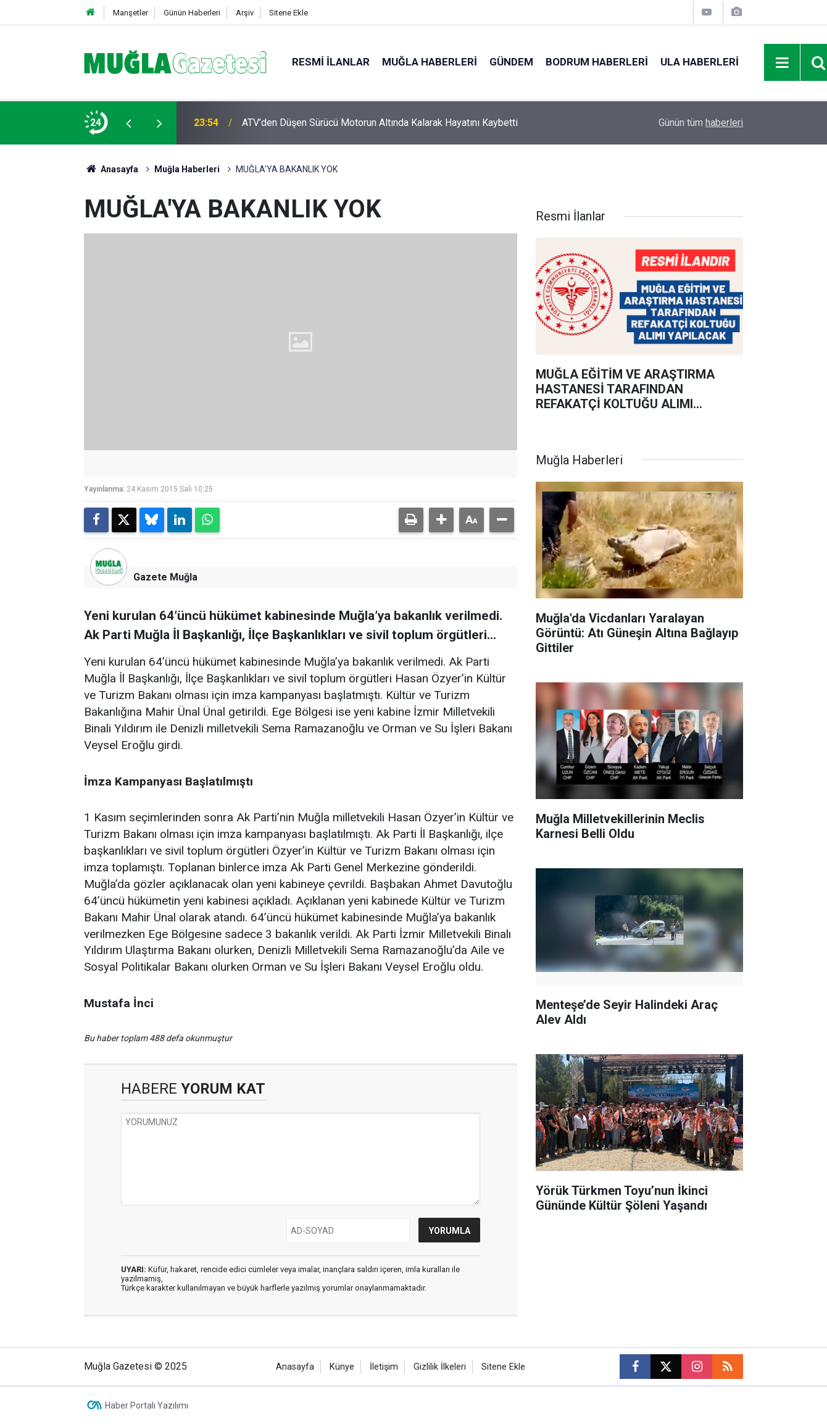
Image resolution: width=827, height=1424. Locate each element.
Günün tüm (701, 122)
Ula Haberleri (699, 62)
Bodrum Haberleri (597, 62)
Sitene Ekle (288, 12)
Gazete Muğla (165, 577)
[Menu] (782, 63)
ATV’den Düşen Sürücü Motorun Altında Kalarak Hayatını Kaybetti (380, 122)
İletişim (384, 1367)
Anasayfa (111, 169)
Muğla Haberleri (429, 62)
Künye (342, 1367)
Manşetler (130, 12)
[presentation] (128, 122)
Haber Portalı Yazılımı (146, 1405)
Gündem (511, 62)
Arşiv (245, 12)
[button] (441, 520)
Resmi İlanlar (331, 62)
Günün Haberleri (192, 12)
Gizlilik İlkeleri (440, 1367)
